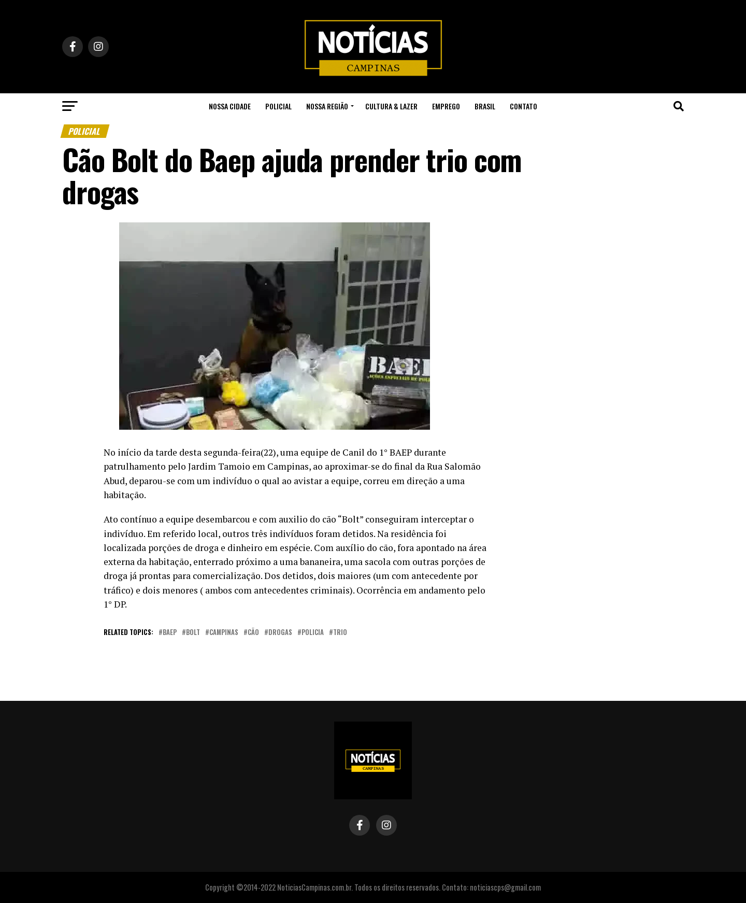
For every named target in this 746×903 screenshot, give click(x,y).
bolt (193, 632)
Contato (523, 106)
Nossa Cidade (230, 106)
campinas (223, 632)
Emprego (446, 106)
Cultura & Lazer (391, 106)
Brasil (485, 106)
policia (313, 632)
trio (340, 632)
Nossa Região (327, 106)
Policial (278, 106)
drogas (280, 632)
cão (253, 632)
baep (170, 632)
